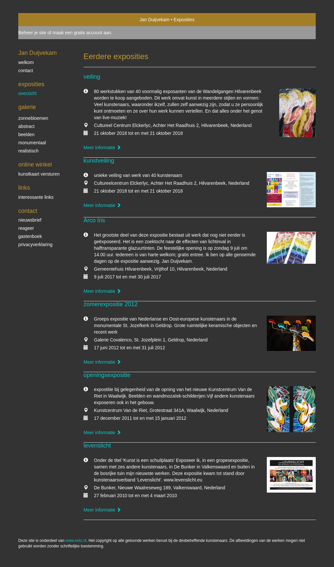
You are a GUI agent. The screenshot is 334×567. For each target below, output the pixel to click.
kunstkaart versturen (39, 174)
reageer (26, 228)
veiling (92, 76)
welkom (26, 62)
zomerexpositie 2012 (111, 304)
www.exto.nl (76, 540)
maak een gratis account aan (82, 32)
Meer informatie (102, 147)
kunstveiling (99, 160)
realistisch (28, 150)
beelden (26, 134)
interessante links (35, 197)
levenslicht (97, 445)
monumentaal (32, 142)
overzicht (27, 93)
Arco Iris (94, 220)
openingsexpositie (107, 375)
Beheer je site (32, 32)
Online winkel (35, 164)
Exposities (31, 84)
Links (24, 187)
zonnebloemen (33, 118)
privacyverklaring (35, 244)
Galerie (27, 107)
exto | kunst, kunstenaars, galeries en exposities (36, 19)
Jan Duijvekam (155, 19)
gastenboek (30, 236)
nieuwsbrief (29, 220)
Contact (27, 211)
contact (25, 70)
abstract (26, 126)
